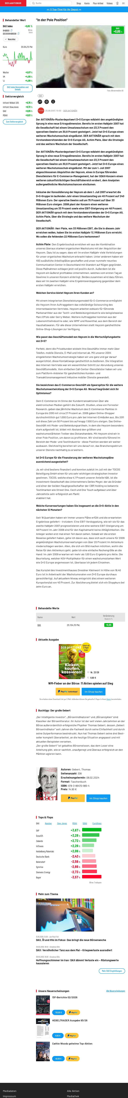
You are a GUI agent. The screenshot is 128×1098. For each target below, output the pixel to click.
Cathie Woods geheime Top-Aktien (72, 1043)
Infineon (39, 846)
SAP (37, 830)
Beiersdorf (40, 861)
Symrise (39, 866)
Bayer (38, 877)
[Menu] (124, 3)
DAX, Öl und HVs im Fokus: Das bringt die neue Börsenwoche (71, 940)
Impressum (9, 1096)
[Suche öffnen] (33, 3)
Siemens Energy (43, 872)
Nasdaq (48, 823)
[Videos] (109, 3)
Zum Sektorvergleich (14, 121)
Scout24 (39, 835)
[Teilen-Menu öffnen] (40, 102)
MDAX (74, 823)
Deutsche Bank (42, 856)
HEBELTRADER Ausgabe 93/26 (69, 1020)
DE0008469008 (11, 33)
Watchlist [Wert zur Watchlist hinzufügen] (11, 39)
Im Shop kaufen (94, 691)
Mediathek (73, 1096)
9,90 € (57, 1035)
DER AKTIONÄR (70, 110)
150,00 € (58, 1012)
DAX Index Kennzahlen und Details (17, 88)
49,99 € (58, 1058)
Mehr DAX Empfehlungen (112, 970)
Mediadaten (9, 1090)
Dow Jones (62, 823)
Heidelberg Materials (45, 851)
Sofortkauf (67, 691)
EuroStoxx (97, 823)
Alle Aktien (73, 1090)
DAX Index (8, 26)
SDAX (85, 823)
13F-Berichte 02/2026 (64, 997)
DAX (40, 95)
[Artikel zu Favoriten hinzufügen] (53, 102)
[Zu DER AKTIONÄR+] (98, 3)
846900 (7, 30)
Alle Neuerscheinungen (115, 991)
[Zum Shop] (79, 3)
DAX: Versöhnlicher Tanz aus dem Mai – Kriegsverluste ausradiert (74, 950)
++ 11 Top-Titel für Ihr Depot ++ (64, 9)
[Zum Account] (87, 3)
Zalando (39, 841)
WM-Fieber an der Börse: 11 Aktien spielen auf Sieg (80, 683)
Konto (109, 699)
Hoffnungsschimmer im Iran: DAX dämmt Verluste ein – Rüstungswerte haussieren (77, 962)
